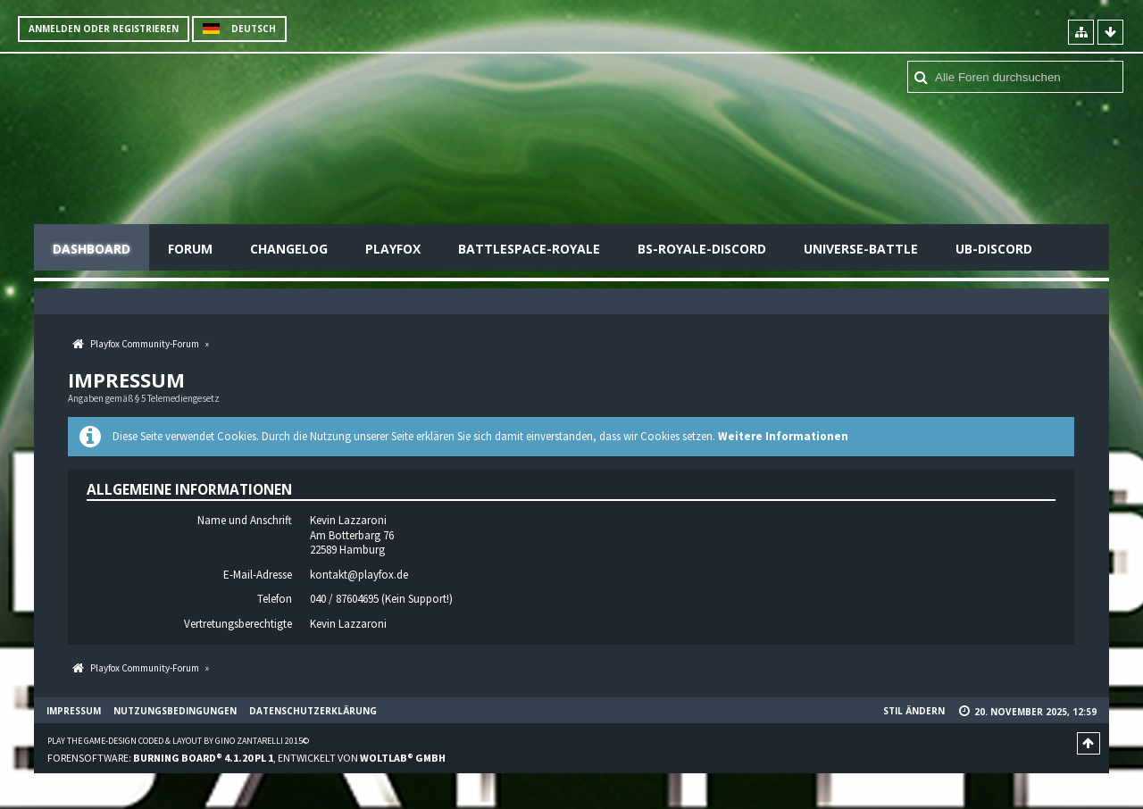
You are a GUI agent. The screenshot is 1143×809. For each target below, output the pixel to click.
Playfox (393, 248)
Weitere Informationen (783, 436)
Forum (190, 248)
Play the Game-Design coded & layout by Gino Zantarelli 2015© (178, 740)
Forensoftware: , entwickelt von (246, 757)
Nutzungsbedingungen (175, 711)
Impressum (73, 711)
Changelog (289, 248)
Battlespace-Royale (529, 248)
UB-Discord (993, 248)
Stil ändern (914, 711)
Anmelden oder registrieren (104, 28)
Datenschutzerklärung (313, 711)
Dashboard (91, 248)
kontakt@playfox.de (359, 574)
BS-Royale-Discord (702, 248)
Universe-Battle (861, 248)
